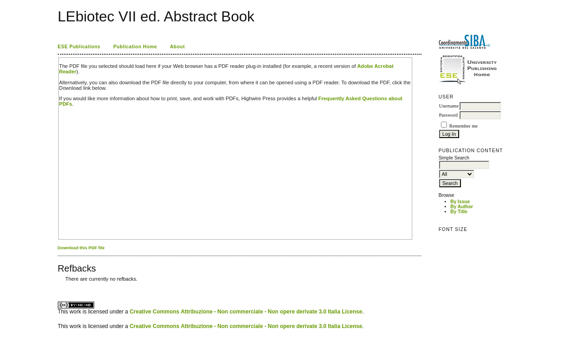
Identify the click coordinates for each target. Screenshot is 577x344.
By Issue (460, 201)
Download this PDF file (81, 247)
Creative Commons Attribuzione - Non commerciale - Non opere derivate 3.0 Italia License (246, 311)
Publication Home (135, 46)
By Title (458, 211)
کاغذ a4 (58, 285)
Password (448, 115)
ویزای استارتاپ (60, 285)
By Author (461, 206)
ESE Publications (79, 46)
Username (449, 105)
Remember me (463, 125)
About (177, 46)
